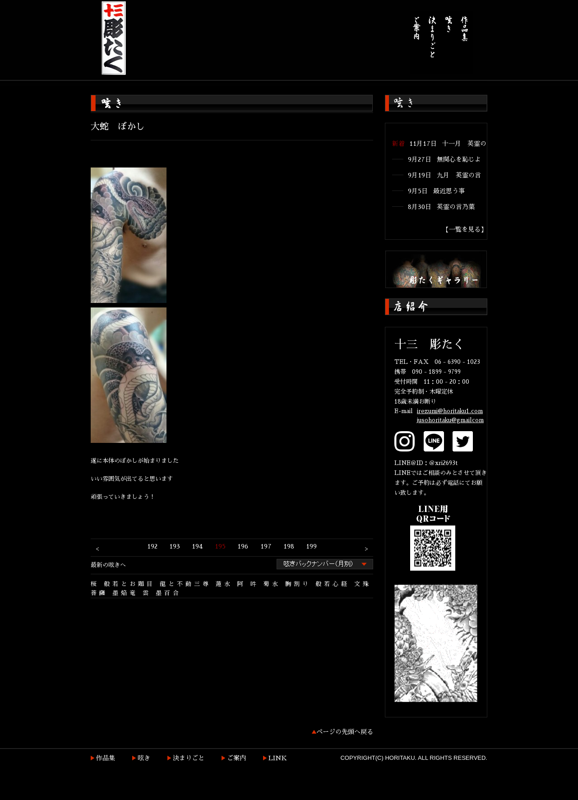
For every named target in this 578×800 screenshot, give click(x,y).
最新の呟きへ (108, 565)
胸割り (298, 584)
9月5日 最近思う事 (436, 191)
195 (220, 546)
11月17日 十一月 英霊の (447, 143)
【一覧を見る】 (465, 229)
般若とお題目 (129, 584)
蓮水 (224, 584)
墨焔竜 (125, 593)
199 (311, 546)
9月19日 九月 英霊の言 (444, 175)
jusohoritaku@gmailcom (450, 420)
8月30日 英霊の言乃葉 (441, 207)
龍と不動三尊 (185, 584)
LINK (277, 758)
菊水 (272, 584)
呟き (144, 758)
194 (197, 546)
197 (266, 546)
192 (152, 546)
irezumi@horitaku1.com (450, 411)
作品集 (105, 758)
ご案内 (236, 758)
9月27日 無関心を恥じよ (444, 159)
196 (242, 546)
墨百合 (168, 593)
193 (174, 546)
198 (288, 546)
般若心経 (332, 584)
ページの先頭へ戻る (344, 732)
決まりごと (188, 758)
